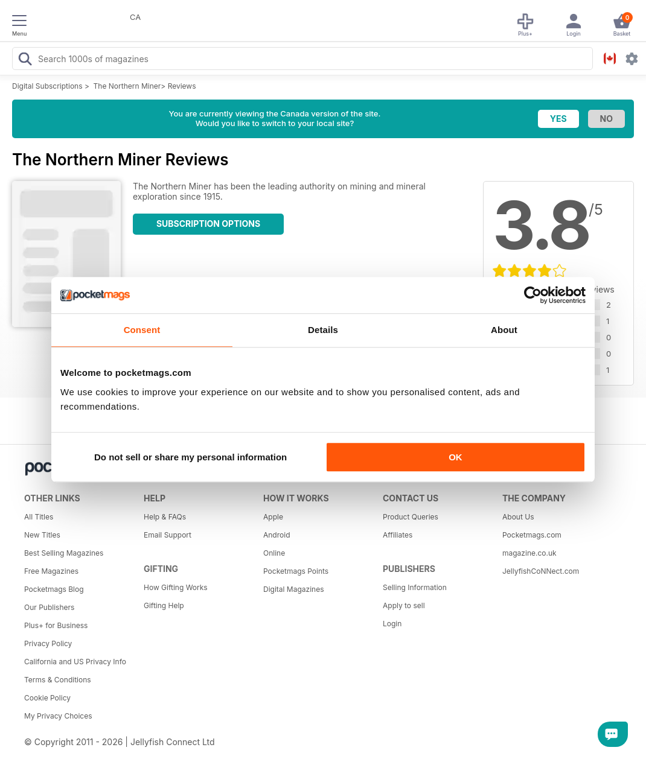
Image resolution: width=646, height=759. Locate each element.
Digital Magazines (293, 589)
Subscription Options (208, 223)
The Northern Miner (127, 86)
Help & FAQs (165, 516)
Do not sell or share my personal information (190, 457)
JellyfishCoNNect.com (540, 571)
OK (455, 457)
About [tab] (504, 330)
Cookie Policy (47, 697)
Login (392, 623)
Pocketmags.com (531, 534)
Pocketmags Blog (54, 589)
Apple (273, 516)
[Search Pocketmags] (25, 60)
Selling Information (415, 587)
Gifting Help (164, 605)
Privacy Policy (48, 643)
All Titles (38, 516)
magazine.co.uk (529, 552)
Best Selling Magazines (63, 552)
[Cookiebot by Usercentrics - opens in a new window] (533, 295)
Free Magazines (51, 571)
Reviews (182, 86)
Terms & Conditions (57, 679)
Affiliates (397, 534)
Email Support (167, 534)
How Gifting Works (176, 587)
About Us (518, 516)
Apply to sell (404, 605)
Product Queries (410, 516)
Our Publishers (49, 607)
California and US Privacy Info (75, 661)
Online (274, 552)
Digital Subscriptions (47, 86)
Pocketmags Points (295, 571)
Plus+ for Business (56, 625)
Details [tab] (323, 330)
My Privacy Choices (58, 715)
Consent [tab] (142, 330)
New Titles (42, 534)
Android (276, 534)
